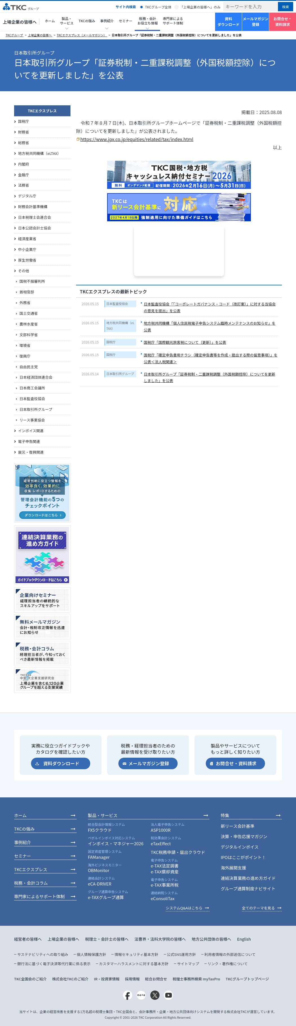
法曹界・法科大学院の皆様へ (160, 939)
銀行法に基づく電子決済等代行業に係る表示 (53, 963)
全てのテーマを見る (258, 908)
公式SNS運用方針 (181, 954)
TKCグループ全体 (158, 7)
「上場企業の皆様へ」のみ (200, 7)
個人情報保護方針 (91, 954)
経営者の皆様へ (28, 939)
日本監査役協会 (117, 303)
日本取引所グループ (120, 373)
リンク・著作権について (227, 963)
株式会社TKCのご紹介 (70, 979)
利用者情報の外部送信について (230, 954)
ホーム (50, 20)
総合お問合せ (156, 979)
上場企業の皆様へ (20, 22)
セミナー (125, 20)
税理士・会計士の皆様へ (107, 939)
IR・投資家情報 (107, 979)
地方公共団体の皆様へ (211, 939)
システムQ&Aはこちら (184, 908)
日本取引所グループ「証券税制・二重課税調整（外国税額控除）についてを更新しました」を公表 (177, 35)
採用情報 (132, 979)
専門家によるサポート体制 (173, 20)
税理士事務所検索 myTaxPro (196, 979)
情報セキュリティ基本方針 (136, 954)
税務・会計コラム (31, 883)
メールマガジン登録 (255, 21)
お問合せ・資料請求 (282, 21)
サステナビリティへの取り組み (42, 954)
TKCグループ (14, 35)
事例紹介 (22, 842)
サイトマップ (188, 963)
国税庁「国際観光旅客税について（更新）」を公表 (185, 342)
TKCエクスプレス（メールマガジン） (82, 35)
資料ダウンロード (228, 21)
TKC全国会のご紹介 (30, 979)
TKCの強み (87, 20)
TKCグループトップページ (247, 979)
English (244, 939)
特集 (225, 815)
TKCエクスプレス (42, 110)
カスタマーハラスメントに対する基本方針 (133, 963)
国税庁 (111, 342)
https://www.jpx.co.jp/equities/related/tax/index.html (136, 139)
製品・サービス (103, 815)
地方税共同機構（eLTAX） (120, 325)
